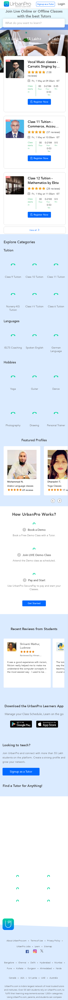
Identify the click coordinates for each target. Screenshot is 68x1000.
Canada (12, 977)
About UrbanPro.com (16, 940)
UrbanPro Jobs (23, 946)
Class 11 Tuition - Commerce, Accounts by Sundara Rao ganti (44, 124)
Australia (54, 977)
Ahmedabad (45, 968)
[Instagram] (35, 952)
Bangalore (9, 962)
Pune (9, 968)
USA (22, 977)
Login (61, 4)
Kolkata (19, 968)
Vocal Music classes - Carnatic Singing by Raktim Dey (43, 64)
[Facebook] (27, 953)
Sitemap (48, 946)
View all (34, 230)
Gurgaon (31, 968)
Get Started (34, 603)
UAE (43, 977)
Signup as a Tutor (45, 4)
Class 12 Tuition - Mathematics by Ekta (43, 180)
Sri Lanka (32, 977)
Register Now (39, 101)
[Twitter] (41, 951)
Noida (59, 968)
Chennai (22, 962)
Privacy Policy (53, 940)
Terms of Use (37, 940)
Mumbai (58, 962)
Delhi (33, 962)
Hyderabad (45, 962)
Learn (37, 946)
